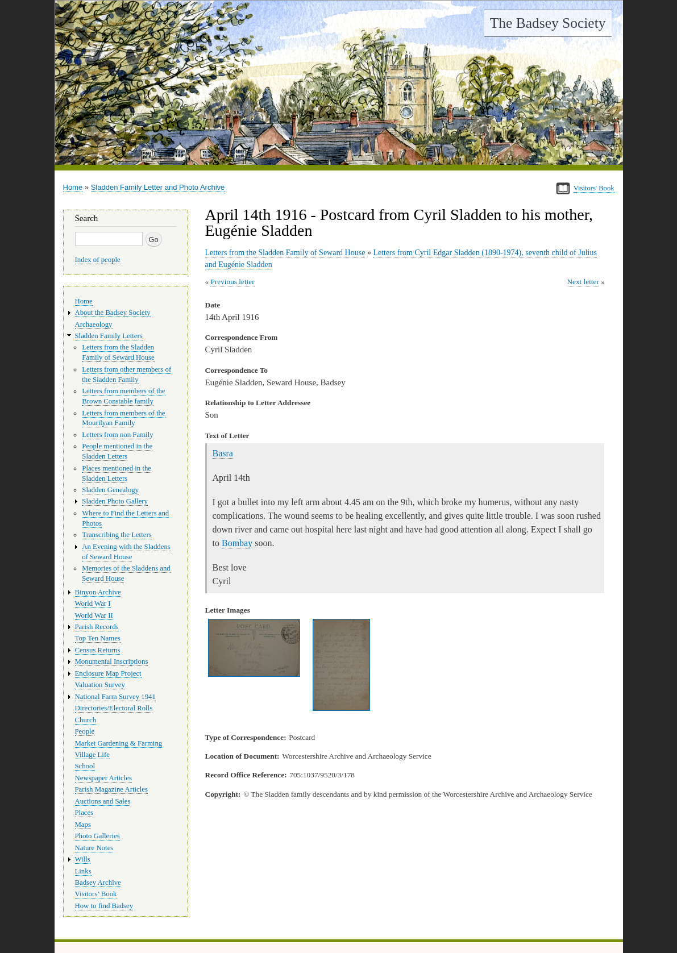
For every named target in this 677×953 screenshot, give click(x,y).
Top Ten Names (98, 638)
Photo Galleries (97, 836)
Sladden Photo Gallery (115, 501)
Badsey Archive (98, 883)
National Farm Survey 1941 (115, 697)
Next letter (583, 281)
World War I (93, 603)
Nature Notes (94, 848)
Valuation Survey (100, 685)
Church (86, 720)
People (85, 731)
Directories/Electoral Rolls (114, 708)
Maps (83, 825)
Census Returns (98, 650)
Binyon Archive (98, 592)
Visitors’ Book (96, 894)
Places (84, 813)
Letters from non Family (117, 435)
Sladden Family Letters (109, 336)
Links (83, 871)
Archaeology (94, 324)
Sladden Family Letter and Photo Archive (158, 187)
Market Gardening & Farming (119, 743)
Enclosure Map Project (108, 673)
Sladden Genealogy (110, 490)
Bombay (237, 543)
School (85, 766)
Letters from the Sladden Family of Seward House (285, 252)
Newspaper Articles (103, 778)
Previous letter (232, 281)
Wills (82, 859)
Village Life (92, 755)
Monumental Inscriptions (111, 661)
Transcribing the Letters (116, 535)
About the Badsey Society (113, 313)
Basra (223, 453)
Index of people (98, 260)
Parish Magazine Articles (111, 789)
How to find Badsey (104, 906)
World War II (94, 615)
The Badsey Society (548, 23)
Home (73, 187)
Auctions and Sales (103, 801)
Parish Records (97, 627)
